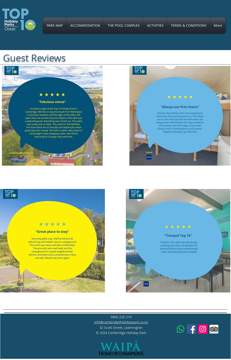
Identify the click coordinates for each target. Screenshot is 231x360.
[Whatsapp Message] (180, 329)
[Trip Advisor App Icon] (214, 329)
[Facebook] (191, 329)
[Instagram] (202, 329)
